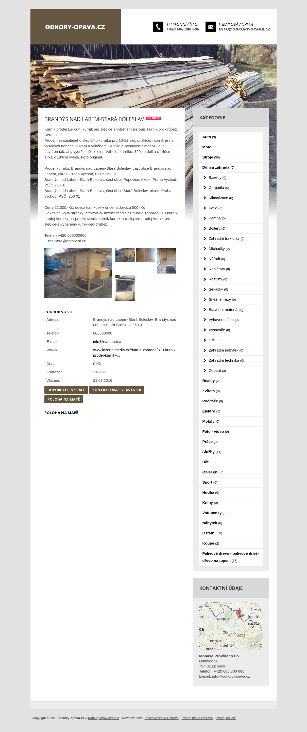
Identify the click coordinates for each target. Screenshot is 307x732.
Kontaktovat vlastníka (116, 389)
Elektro (211, 411)
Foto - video (215, 431)
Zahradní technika (226, 360)
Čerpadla (219, 187)
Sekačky (218, 289)
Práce (210, 441)
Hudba (210, 492)
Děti (208, 462)
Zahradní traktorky (227, 238)
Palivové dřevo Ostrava (162, 718)
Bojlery (217, 228)
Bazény (217, 177)
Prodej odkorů (226, 718)
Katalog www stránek (103, 718)
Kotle (216, 208)
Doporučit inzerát (66, 389)
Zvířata (211, 391)
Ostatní (217, 370)
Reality (212, 380)
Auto (209, 137)
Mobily (210, 421)
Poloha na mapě (63, 399)
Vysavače (219, 330)
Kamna (217, 218)
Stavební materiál (226, 309)
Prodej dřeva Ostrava (197, 718)
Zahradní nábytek (226, 350)
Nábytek (212, 523)
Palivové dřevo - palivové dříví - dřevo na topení (230, 557)
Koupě (210, 543)
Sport (209, 482)
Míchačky (219, 248)
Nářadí (217, 259)
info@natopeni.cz (108, 341)
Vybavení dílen (224, 319)
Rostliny (218, 279)
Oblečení (213, 472)
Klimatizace (221, 198)
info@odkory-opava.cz (244, 29)
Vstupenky (214, 513)
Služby (211, 452)
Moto (209, 147)
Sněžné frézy (222, 299)
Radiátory (219, 269)
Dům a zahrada (218, 167)
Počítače (212, 401)
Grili (214, 340)
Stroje (211, 157)
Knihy (210, 502)
